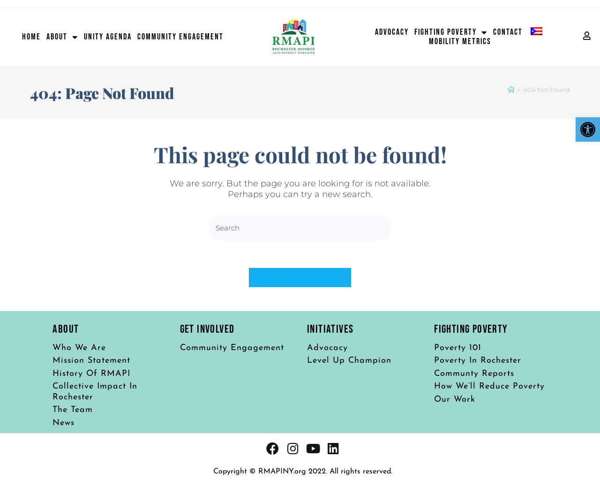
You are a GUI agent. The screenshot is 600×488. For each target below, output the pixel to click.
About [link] (62, 37)
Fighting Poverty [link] (451, 32)
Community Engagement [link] (180, 37)
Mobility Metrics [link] (460, 41)
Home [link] (31, 37)
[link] (588, 129)
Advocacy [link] (392, 32)
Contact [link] (508, 32)
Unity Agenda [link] (108, 37)
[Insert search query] (300, 228)
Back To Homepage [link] (300, 278)
